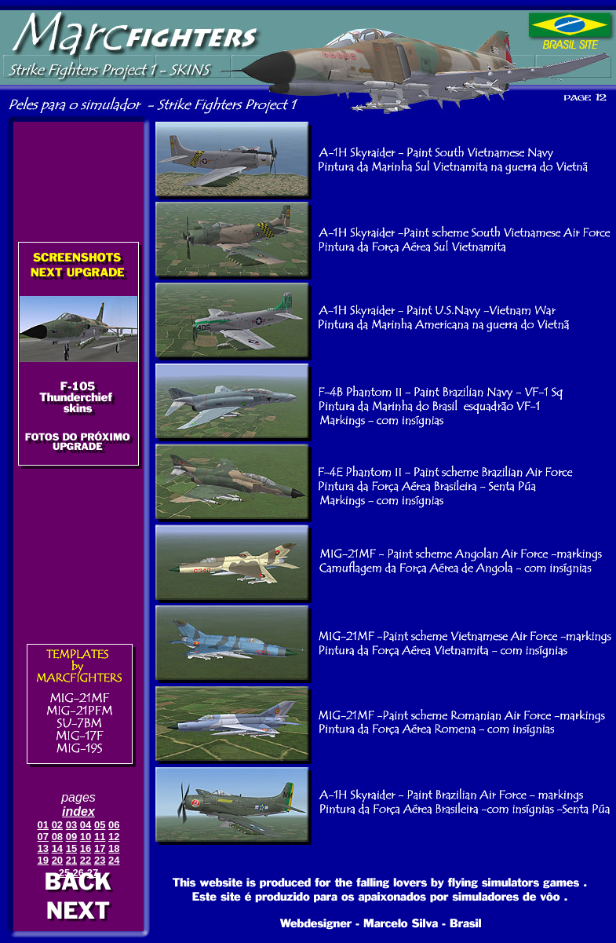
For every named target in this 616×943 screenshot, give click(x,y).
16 (85, 848)
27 (92, 873)
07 (43, 836)
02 (57, 825)
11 (99, 836)
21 (71, 860)
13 (43, 848)
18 (113, 848)
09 (71, 836)
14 (57, 848)
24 (113, 860)
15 (71, 848)
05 (99, 825)
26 (78, 873)
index (78, 811)
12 (113, 836)
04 (85, 825)
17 (99, 848)
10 (85, 836)
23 (99, 860)
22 (85, 860)
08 (57, 836)
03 (71, 825)
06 (113, 825)
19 (43, 860)
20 (57, 860)
